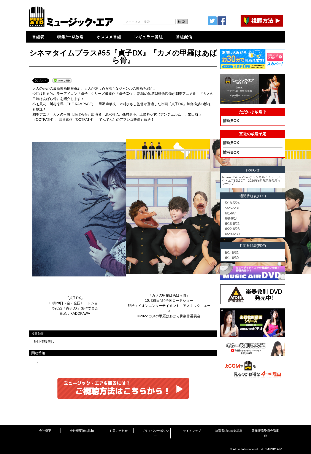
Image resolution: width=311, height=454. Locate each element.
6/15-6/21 (232, 223)
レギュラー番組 (148, 36)
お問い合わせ (118, 430)
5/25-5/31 (232, 208)
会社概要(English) (82, 430)
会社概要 (45, 430)
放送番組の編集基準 (228, 430)
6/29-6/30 (232, 234)
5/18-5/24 (232, 203)
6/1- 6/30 (232, 258)
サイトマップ (192, 430)
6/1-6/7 (230, 213)
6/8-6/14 (231, 218)
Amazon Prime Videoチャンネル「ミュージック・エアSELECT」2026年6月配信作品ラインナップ (252, 180)
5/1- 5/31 (232, 252)
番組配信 (184, 36)
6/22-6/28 (232, 229)
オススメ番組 (109, 36)
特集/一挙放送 (70, 36)
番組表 (38, 36)
